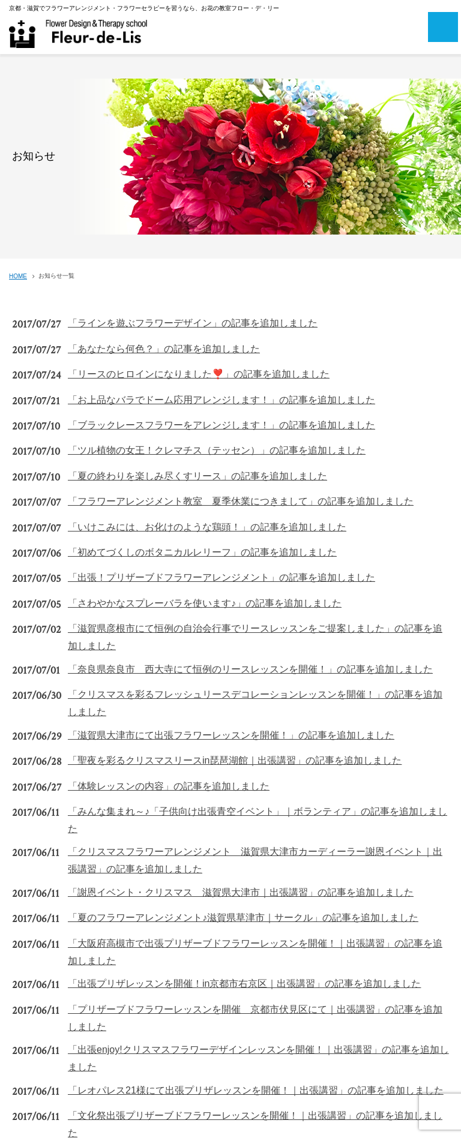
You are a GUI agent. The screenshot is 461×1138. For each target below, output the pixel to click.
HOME (18, 276)
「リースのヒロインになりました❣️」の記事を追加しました (199, 374)
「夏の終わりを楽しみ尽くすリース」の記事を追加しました (197, 476)
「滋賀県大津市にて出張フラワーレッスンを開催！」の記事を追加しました (231, 735)
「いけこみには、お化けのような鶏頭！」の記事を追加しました (207, 527)
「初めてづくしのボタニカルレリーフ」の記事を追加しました (202, 552)
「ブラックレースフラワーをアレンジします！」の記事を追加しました (221, 425)
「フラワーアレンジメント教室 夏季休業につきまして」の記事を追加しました (241, 501)
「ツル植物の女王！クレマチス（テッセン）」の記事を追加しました (217, 450)
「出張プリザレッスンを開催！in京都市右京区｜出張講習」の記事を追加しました (244, 983)
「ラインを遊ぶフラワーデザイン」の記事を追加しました (193, 323)
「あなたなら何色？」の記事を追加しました (164, 349)
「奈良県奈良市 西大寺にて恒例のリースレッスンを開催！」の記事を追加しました (250, 669)
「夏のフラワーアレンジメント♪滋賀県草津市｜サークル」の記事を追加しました (243, 917)
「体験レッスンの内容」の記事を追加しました (169, 786)
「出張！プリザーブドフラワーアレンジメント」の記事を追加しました (221, 577)
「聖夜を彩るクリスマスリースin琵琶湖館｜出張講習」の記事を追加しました (235, 760)
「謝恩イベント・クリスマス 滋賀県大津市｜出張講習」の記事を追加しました (241, 892)
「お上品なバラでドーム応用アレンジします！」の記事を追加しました (221, 400)
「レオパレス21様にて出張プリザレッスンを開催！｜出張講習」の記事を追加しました (256, 1090)
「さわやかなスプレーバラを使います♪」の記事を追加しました (205, 603)
